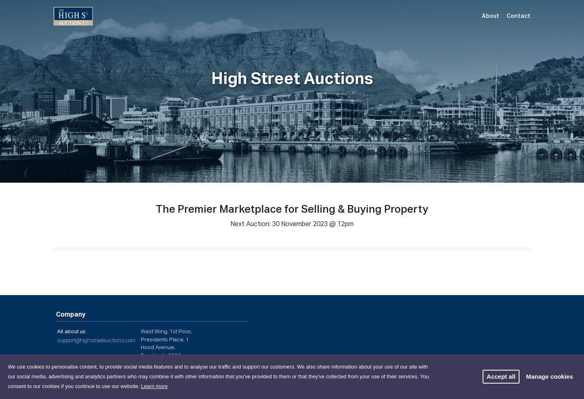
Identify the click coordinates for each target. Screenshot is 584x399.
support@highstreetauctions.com (96, 340)
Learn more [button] (154, 386)
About (490, 16)
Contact (518, 16)
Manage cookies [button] (549, 376)
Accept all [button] (501, 376)
